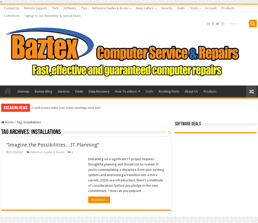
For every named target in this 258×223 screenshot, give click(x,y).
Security (166, 8)
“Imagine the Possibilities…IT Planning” (52, 145)
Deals (181, 8)
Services (64, 91)
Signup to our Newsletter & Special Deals (52, 16)
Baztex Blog (43, 91)
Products (228, 8)
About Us (191, 91)
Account (211, 8)
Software (69, 8)
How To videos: (126, 91)
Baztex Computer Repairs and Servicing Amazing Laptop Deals (7, 91)
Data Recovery (99, 91)
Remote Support (35, 8)
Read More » (99, 200)
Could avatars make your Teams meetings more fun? (66, 107)
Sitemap (23, 91)
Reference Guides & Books (110, 8)
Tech (55, 8)
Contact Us (11, 8)
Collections (11, 16)
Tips (84, 8)
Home (7, 122)
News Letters (144, 8)
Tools (194, 8)
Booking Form (169, 91)
